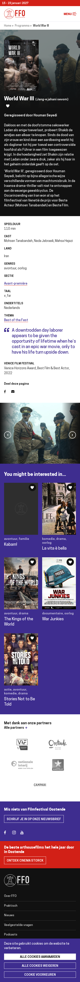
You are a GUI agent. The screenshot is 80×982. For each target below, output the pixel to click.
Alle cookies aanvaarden (40, 957)
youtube (23, 832)
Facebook (7, 392)
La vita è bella (54, 549)
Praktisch (10, 905)
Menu (74, 14)
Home (7, 25)
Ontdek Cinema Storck (25, 860)
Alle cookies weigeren (40, 966)
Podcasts (10, 934)
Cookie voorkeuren (40, 975)
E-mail (15, 392)
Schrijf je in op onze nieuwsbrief (34, 819)
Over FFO (10, 896)
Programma (22, 25)
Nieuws (9, 915)
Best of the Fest (16, 320)
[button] (7, 434)
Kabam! (10, 545)
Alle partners (14, 728)
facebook (7, 832)
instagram (15, 832)
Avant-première (15, 283)
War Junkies (53, 619)
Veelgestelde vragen (18, 925)
